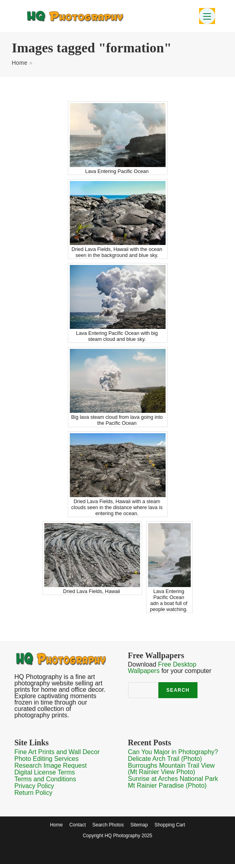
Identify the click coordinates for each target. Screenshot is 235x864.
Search (178, 690)
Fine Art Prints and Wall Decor (57, 752)
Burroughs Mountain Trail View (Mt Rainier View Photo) (171, 768)
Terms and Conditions (45, 779)
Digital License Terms (44, 772)
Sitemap (139, 825)
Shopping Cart (169, 825)
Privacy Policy (34, 785)
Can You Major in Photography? (173, 752)
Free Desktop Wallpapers (162, 667)
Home (19, 63)
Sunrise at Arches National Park (173, 778)
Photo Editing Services (46, 758)
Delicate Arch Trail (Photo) (165, 758)
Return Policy (33, 792)
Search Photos (108, 825)
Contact (77, 825)
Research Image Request (50, 765)
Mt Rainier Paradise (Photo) (167, 785)
